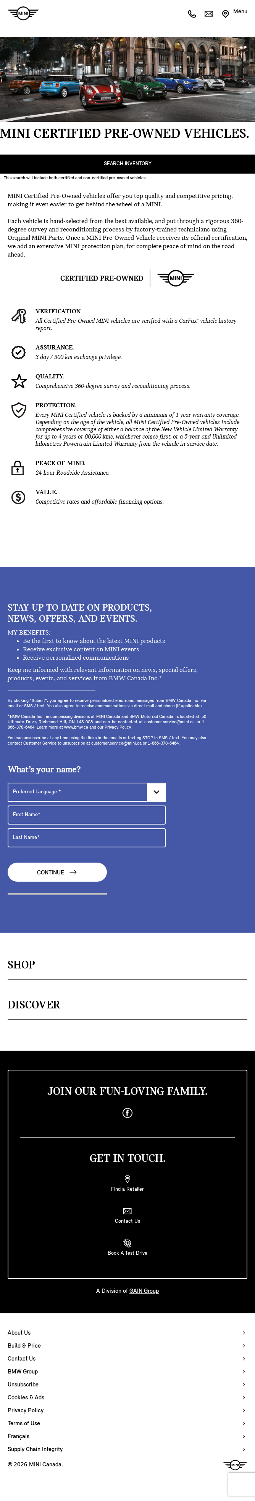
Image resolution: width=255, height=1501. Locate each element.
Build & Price (24, 1346)
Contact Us (22, 1359)
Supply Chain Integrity (35, 1450)
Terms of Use (24, 1424)
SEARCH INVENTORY (128, 164)
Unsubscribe (23, 1385)
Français (18, 1437)
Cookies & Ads (26, 1398)
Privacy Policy (26, 1411)
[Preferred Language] (87, 792)
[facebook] (127, 1113)
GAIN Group (144, 1291)
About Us (19, 1333)
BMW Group (23, 1372)
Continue (57, 872)
